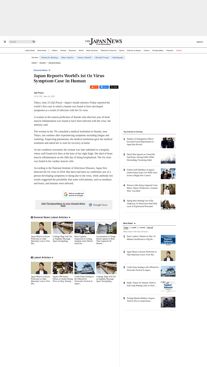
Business (72, 50)
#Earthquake (117, 57)
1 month (141, 228)
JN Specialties (157, 50)
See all (150, 228)
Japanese (199, 42)
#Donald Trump (102, 57)
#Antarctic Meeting (49, 57)
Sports (121, 50)
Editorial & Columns (108, 50)
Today (125, 228)
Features (169, 50)
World (81, 50)
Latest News (30, 50)
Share (105, 87)
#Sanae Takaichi (84, 57)
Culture (146, 50)
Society (63, 50)
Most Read (41, 50)
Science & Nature (134, 50)
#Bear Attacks (67, 57)
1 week (133, 228)
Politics (55, 50)
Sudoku (179, 50)
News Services (92, 50)
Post (95, 87)
